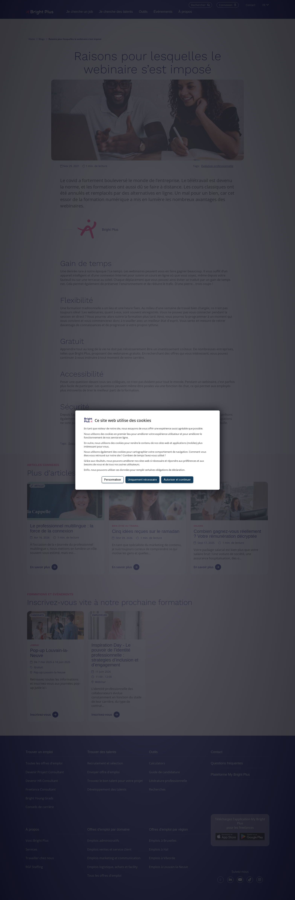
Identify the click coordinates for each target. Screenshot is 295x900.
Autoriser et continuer (177, 479)
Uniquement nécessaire (142, 479)
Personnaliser (112, 479)
